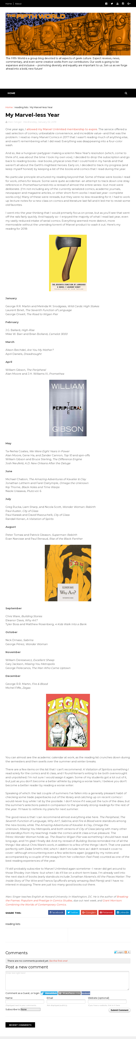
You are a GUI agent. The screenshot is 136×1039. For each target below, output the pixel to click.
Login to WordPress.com (70, 995)
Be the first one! (59, 962)
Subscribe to (23, 1011)
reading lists (22, 108)
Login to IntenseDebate (49, 995)
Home (9, 3)
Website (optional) (98, 999)
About (19, 3)
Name (9, 999)
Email (50, 999)
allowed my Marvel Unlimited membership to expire (62, 131)
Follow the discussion (127, 953)
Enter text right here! (67, 982)
